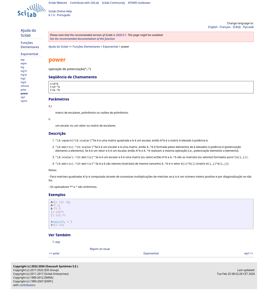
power (24, 93)
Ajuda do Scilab (28, 33)
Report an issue (100, 249)
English (212, 27)
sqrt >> (248, 253)
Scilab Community (113, 3)
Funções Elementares (30, 44)
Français (225, 27)
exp (23, 59)
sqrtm (24, 101)
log (22, 67)
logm (23, 82)
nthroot (25, 86)
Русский (248, 27)
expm (24, 63)
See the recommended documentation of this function (82, 39)
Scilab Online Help (60, 11)
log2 (23, 78)
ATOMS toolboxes (139, 3)
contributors (27, 285)
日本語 (237, 27)
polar (23, 89)
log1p (24, 74)
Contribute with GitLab (84, 3)
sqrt (23, 97)
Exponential (29, 54)
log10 (24, 70)
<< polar (54, 253)
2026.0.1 (121, 35)
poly (57, 221)
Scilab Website (58, 3)
